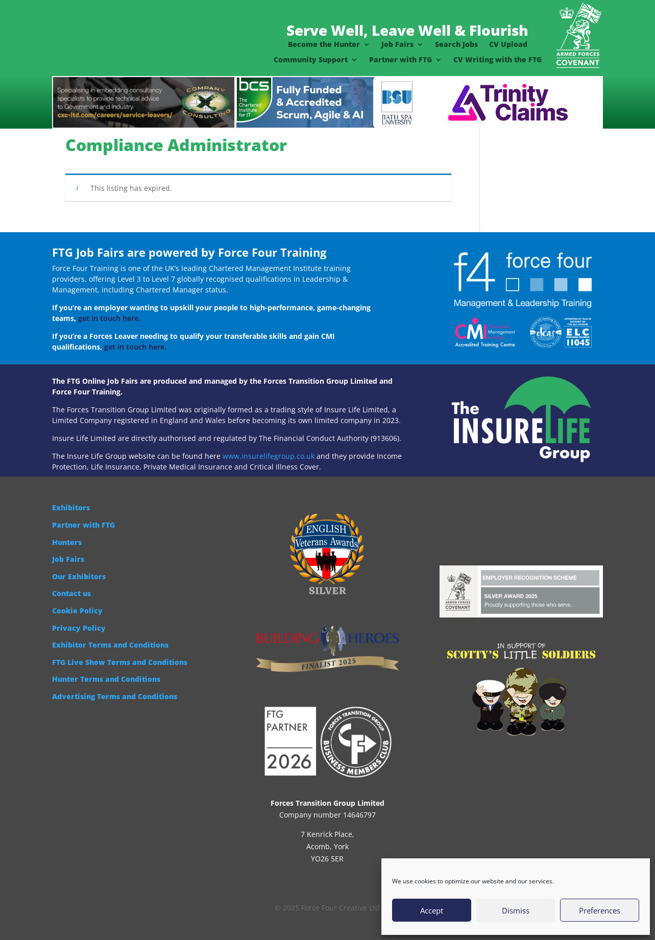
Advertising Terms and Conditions (114, 696)
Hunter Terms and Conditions (106, 679)
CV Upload (508, 45)
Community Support (311, 60)
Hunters (67, 542)
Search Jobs (456, 45)
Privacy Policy (79, 628)
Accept (431, 910)
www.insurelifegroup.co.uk (268, 456)
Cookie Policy (77, 610)
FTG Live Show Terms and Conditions (119, 662)
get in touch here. (109, 318)
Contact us (71, 593)
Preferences (599, 910)
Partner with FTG (400, 60)
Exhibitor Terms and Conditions (110, 645)
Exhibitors (71, 507)
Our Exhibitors (79, 576)
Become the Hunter (324, 45)
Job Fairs (397, 45)
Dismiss (515, 910)
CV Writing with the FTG (497, 60)
